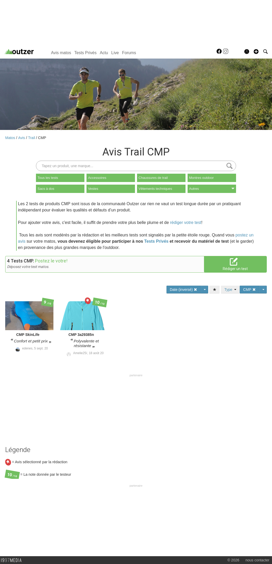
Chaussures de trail (153, 178)
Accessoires (97, 178)
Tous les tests (48, 178)
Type (230, 289)
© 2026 (233, 560)
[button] (256, 51)
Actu (104, 53)
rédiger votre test (185, 222)
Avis (22, 138)
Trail (32, 138)
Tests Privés (85, 53)
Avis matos (61, 53)
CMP (42, 138)
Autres (211, 189)
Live (115, 53)
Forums (129, 53)
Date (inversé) (183, 289)
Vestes (93, 189)
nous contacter (257, 560)
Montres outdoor (201, 178)
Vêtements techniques (155, 189)
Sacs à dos (46, 189)
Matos (10, 138)
